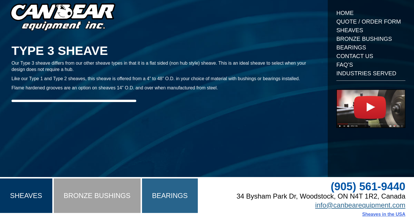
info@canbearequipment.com (360, 205)
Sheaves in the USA (383, 214)
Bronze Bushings (364, 39)
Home (345, 13)
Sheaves (349, 30)
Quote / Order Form (368, 21)
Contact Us (354, 56)
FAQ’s (344, 65)
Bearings (351, 47)
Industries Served (366, 73)
